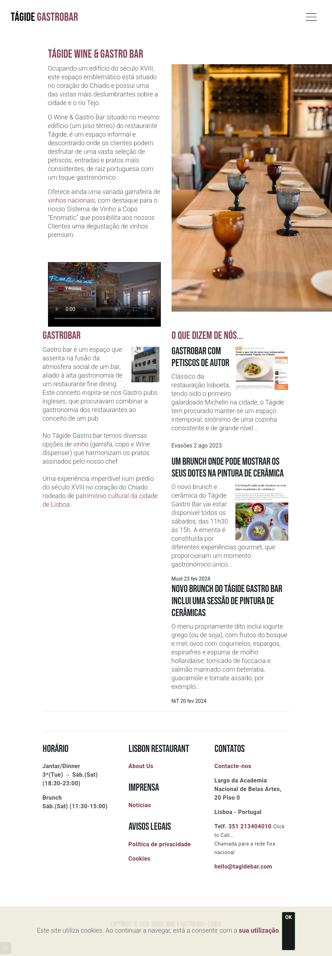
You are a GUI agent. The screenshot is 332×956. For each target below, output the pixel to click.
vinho (80, 444)
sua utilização (259, 930)
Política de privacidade (160, 844)
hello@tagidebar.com (244, 866)
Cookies (140, 858)
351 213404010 (249, 826)
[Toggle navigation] (311, 15)
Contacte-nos (233, 766)
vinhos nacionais (71, 200)
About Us (141, 766)
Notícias (140, 805)
